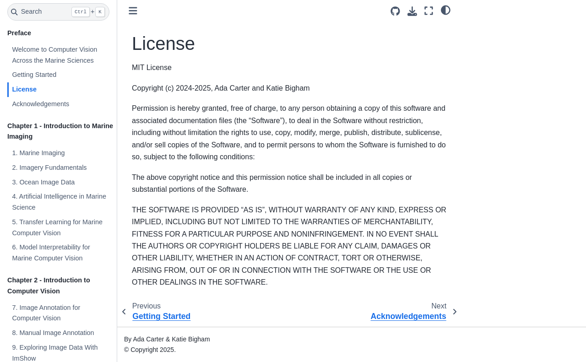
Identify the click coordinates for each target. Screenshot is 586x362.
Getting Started (34, 74)
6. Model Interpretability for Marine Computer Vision (51, 252)
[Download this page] (412, 11)
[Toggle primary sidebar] (133, 11)
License (24, 89)
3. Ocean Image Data (43, 182)
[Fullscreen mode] (428, 11)
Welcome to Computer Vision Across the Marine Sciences (54, 55)
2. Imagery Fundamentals (49, 167)
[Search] (58, 12)
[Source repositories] (395, 11)
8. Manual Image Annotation (53, 332)
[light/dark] (445, 9)
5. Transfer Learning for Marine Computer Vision (57, 227)
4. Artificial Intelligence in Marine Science (59, 202)
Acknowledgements (40, 104)
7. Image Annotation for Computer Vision (46, 313)
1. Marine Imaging (38, 153)
